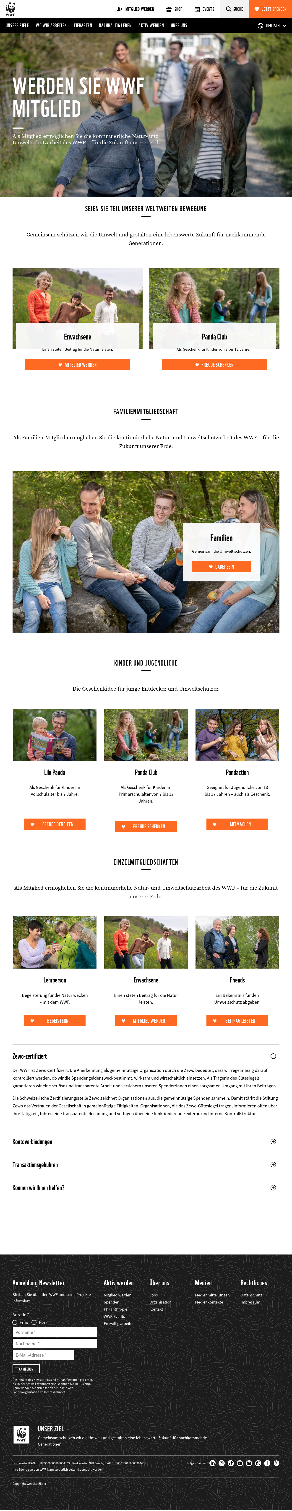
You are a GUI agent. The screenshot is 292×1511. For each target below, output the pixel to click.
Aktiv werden (151, 25)
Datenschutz (251, 1295)
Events (204, 9)
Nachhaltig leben (115, 25)
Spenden (111, 1302)
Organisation (160, 1302)
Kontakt (156, 1309)
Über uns (179, 25)
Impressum (250, 1302)
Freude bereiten (58, 824)
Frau (24, 1322)
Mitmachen (240, 824)
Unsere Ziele (17, 25)
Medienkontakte (209, 1302)
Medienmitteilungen (212, 1295)
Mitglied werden (135, 9)
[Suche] (234, 9)
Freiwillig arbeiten (119, 1324)
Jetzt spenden (274, 9)
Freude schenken (217, 365)
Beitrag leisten (240, 1021)
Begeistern (58, 1021)
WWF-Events (114, 1316)
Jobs (153, 1295)
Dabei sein (225, 567)
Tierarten (83, 25)
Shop (174, 9)
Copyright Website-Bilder (29, 1484)
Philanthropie (115, 1309)
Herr (43, 1322)
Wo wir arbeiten (51, 25)
